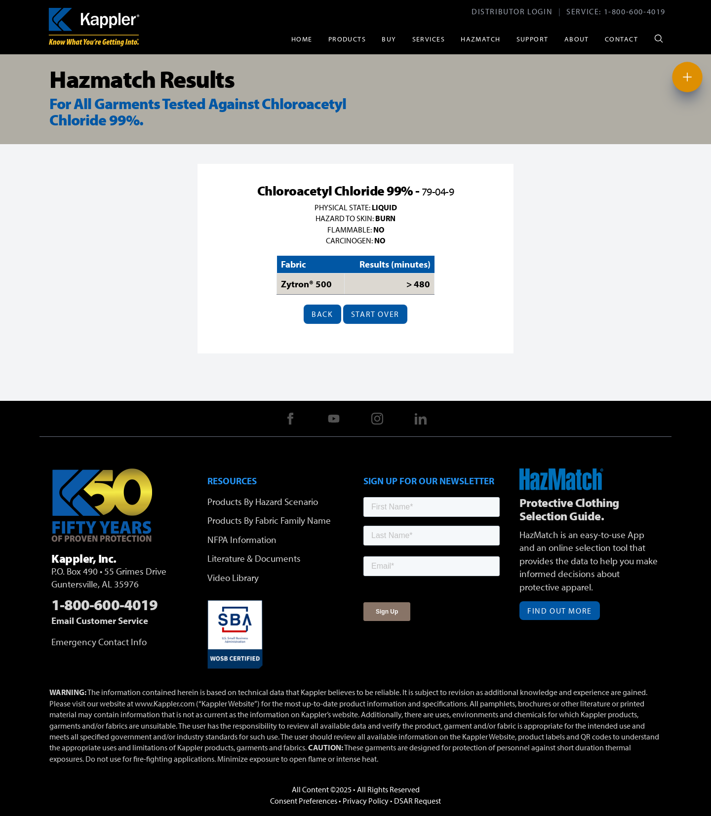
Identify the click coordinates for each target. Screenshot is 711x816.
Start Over (375, 314)
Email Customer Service (99, 620)
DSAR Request (417, 801)
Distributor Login (512, 11)
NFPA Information (241, 539)
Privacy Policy (366, 801)
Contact (621, 38)
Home (302, 38)
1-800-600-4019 (635, 11)
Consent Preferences (303, 801)
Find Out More (559, 611)
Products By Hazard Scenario (262, 501)
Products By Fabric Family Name (269, 520)
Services (428, 38)
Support (532, 38)
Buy (389, 38)
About (576, 38)
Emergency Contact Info (99, 642)
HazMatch (481, 38)
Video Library (233, 577)
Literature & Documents (254, 558)
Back (322, 314)
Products (347, 38)
